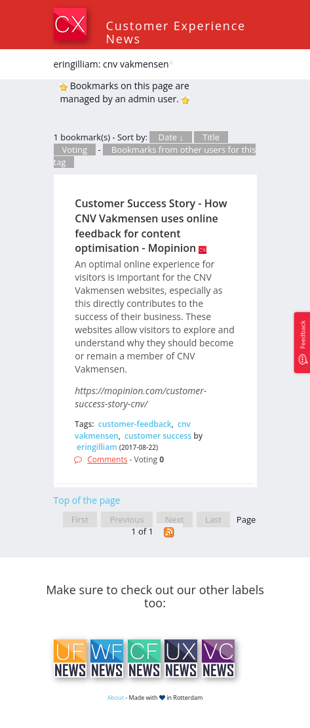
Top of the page (87, 500)
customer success (158, 435)
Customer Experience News (176, 32)
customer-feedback (135, 424)
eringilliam (97, 447)
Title (211, 137)
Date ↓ (170, 137)
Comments (107, 459)
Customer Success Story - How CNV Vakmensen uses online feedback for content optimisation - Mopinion (151, 226)
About (115, 697)
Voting (75, 149)
